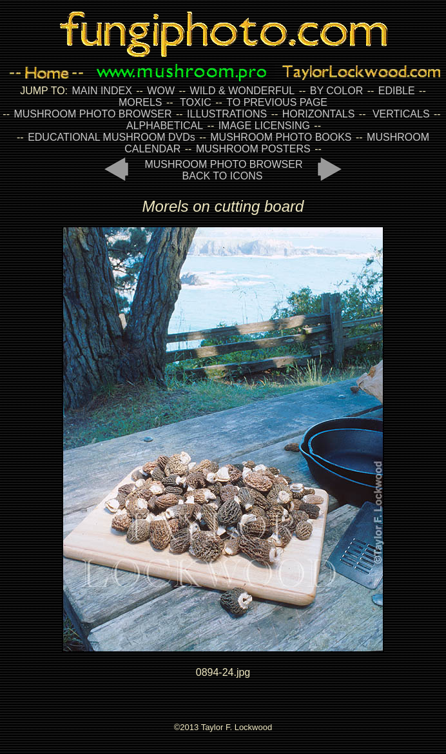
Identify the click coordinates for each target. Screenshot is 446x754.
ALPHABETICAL (164, 125)
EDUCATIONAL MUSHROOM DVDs (111, 137)
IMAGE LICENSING (262, 125)
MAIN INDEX (101, 90)
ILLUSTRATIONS (227, 113)
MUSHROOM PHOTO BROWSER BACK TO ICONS (223, 170)
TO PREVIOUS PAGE (276, 102)
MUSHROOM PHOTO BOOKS (280, 137)
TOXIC (195, 102)
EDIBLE (396, 90)
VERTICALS (401, 113)
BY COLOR (336, 90)
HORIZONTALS (318, 113)
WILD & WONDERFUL (242, 90)
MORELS (140, 102)
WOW (161, 90)
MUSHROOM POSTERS (253, 148)
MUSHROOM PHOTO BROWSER (92, 113)
